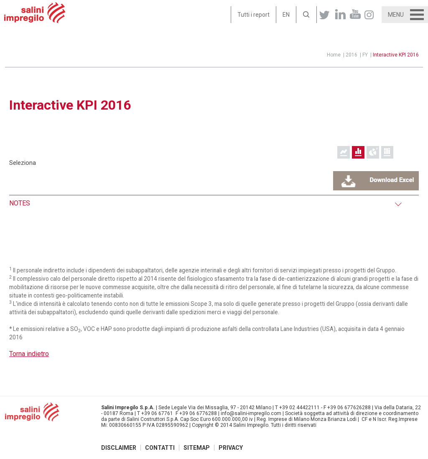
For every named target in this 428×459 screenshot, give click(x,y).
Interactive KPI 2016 (396, 55)
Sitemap (196, 448)
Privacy (231, 448)
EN (286, 14)
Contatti (160, 448)
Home (334, 55)
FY (365, 55)
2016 (351, 55)
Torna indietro (29, 354)
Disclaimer (118, 448)
